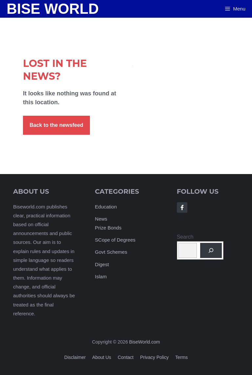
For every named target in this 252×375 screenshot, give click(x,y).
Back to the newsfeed (56, 125)
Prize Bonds (108, 227)
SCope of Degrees (115, 240)
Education (106, 206)
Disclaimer (75, 357)
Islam (101, 276)
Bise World (53, 9)
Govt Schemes (111, 252)
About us (101, 357)
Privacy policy (154, 357)
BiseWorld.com (144, 342)
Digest (102, 264)
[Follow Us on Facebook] (182, 207)
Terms (181, 357)
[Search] (211, 250)
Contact (126, 357)
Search (185, 237)
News (101, 219)
